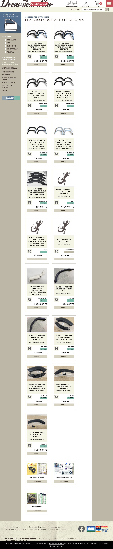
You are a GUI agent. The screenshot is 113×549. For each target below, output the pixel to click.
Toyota (9, 52)
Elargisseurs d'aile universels (9, 68)
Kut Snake (10, 46)
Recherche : (76, 10)
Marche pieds (8, 72)
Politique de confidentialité (15, 530)
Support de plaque (7, 86)
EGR (7, 43)
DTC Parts (10, 40)
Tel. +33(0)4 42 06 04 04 (17, 541)
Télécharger (37, 481)
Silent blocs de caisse (9, 79)
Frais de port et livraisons (59, 530)
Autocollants (8, 82)
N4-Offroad (11, 49)
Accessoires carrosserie (37, 17)
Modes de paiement (57, 527)
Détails (37, 64)
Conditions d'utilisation (37, 530)
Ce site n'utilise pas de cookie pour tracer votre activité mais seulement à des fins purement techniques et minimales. (56, 545)
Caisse (4, 90)
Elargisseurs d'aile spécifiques (10, 63)
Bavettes (6, 75)
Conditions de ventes (37, 527)
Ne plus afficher (56, 546)
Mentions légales (11, 527)
